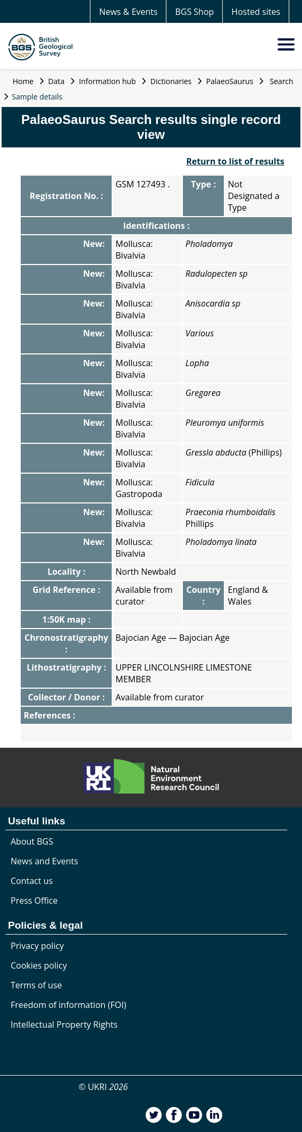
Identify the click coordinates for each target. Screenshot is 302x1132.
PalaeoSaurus (230, 81)
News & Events (128, 12)
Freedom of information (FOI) (68, 1005)
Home (23, 81)
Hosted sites (255, 12)
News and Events (44, 861)
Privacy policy (37, 946)
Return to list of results (235, 161)
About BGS (32, 841)
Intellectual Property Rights (64, 1024)
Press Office (34, 900)
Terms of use (36, 985)
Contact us (32, 881)
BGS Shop (194, 12)
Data (56, 81)
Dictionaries (171, 81)
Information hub (107, 81)
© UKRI (103, 1087)
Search (281, 81)
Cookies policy (39, 965)
